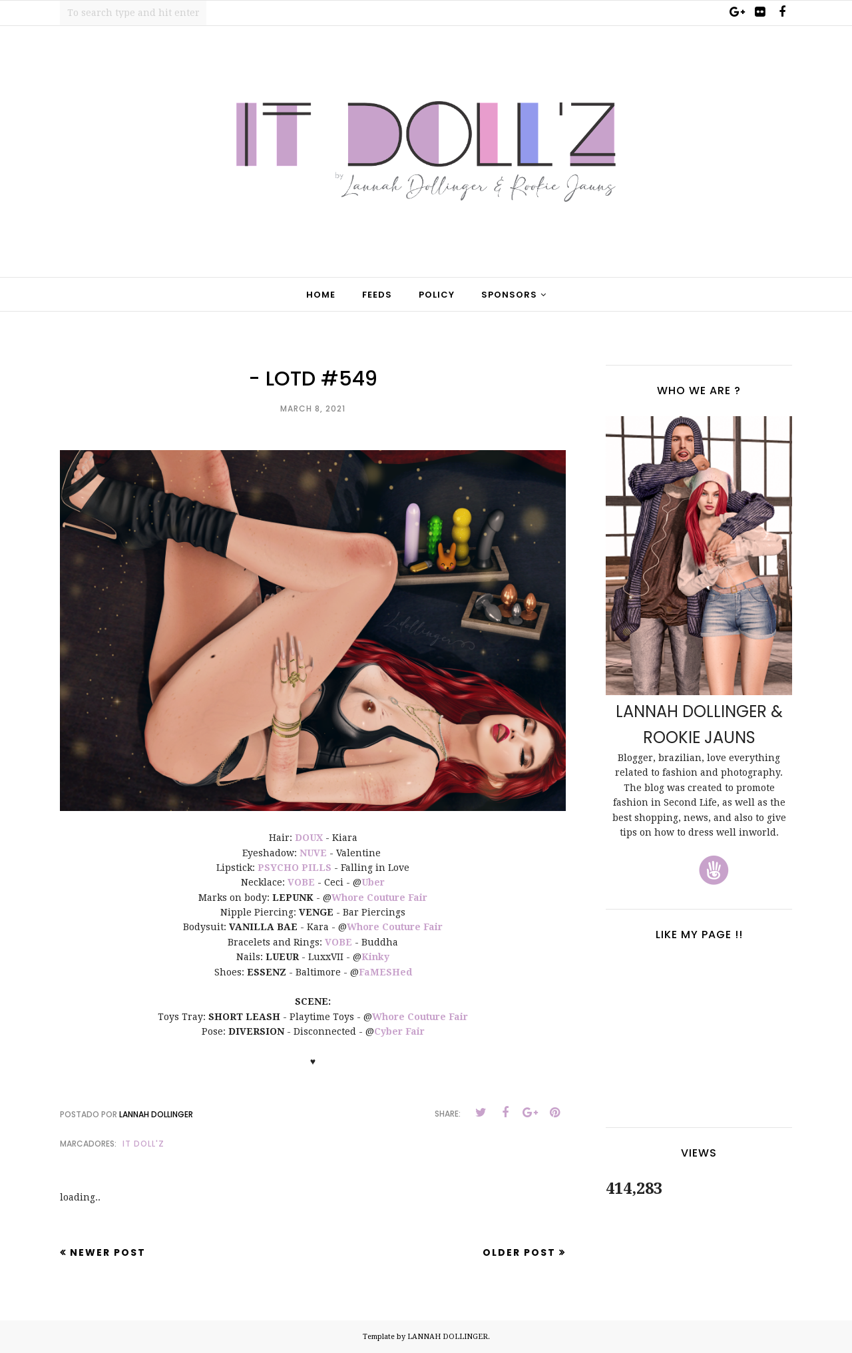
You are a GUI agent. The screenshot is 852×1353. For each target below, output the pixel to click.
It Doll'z (143, 1143)
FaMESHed (385, 972)
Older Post (519, 1252)
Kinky (375, 956)
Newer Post (108, 1252)
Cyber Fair (399, 1031)
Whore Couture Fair (379, 897)
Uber (373, 882)
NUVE (313, 853)
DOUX (309, 837)
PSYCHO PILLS (294, 867)
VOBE (301, 882)
